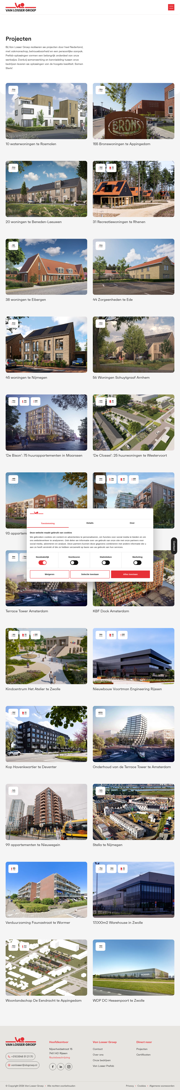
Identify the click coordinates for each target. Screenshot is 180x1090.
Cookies (141, 1085)
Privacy (130, 1085)
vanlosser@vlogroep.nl (24, 1065)
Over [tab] (132, 523)
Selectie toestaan (90, 574)
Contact (98, 1049)
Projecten (142, 1049)
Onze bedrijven (102, 1060)
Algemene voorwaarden (161, 1085)
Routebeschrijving (59, 1057)
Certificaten (143, 1054)
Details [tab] (90, 523)
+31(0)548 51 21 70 (22, 1056)
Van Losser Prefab (103, 1065)
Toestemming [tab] (48, 523)
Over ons (98, 1054)
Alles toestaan (130, 574)
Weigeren (49, 574)
